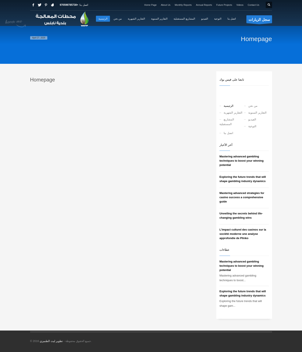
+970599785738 (69, 4)
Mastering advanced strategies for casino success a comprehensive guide (241, 197)
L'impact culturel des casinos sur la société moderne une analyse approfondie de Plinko (242, 234)
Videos (239, 5)
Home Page (150, 5)
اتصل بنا (228, 133)
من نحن (252, 105)
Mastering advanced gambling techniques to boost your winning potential (241, 161)
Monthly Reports (183, 5)
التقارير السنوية (257, 112)
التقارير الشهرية (233, 112)
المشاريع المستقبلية (226, 122)
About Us (165, 5)
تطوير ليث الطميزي (51, 341)
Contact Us (253, 5)
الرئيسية (228, 105)
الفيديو (252, 119)
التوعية (252, 126)
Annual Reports (204, 5)
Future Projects (224, 5)
